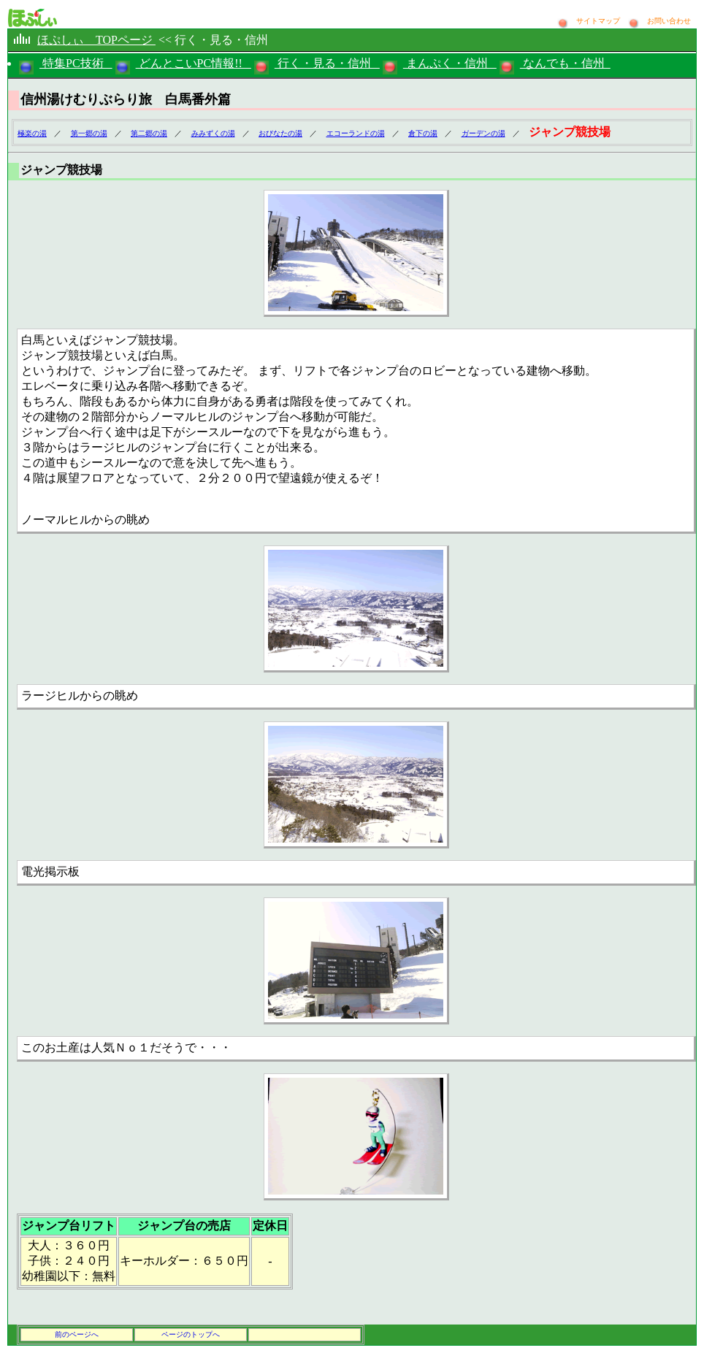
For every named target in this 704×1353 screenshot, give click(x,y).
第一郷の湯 (89, 133)
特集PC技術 (75, 63)
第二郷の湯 (149, 133)
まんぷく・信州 (450, 63)
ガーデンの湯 (483, 133)
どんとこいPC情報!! (193, 63)
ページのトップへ (190, 1334)
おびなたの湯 (280, 133)
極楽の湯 (32, 133)
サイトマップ (599, 21)
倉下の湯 (422, 133)
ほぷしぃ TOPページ (96, 40)
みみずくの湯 (213, 133)
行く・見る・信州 (327, 63)
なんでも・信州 (565, 63)
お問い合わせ (669, 21)
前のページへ (77, 1334)
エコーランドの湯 (355, 133)
